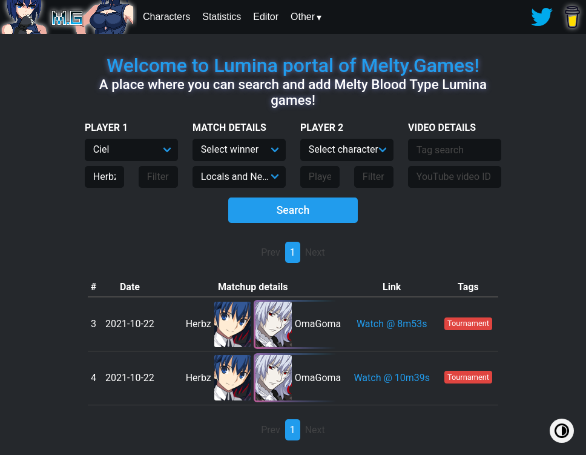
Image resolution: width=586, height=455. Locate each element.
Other (303, 17)
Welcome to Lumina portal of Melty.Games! (293, 65)
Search (293, 210)
